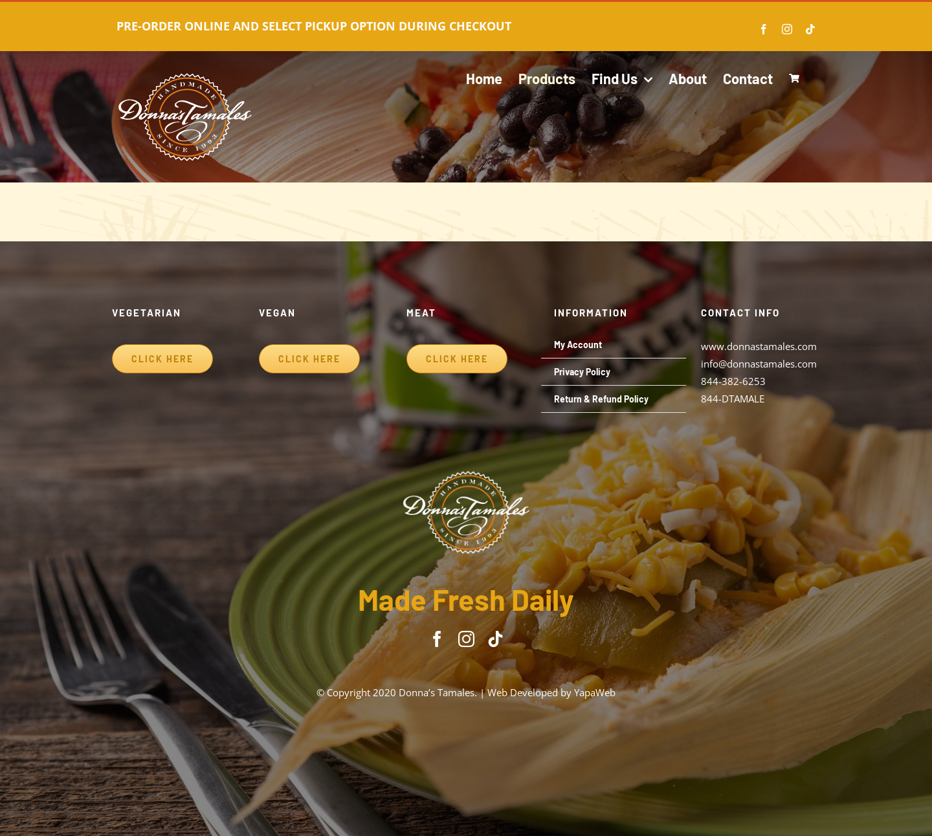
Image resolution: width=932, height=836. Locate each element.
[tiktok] (495, 639)
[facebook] (437, 639)
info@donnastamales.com (759, 363)
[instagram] (466, 639)
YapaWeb (595, 692)
